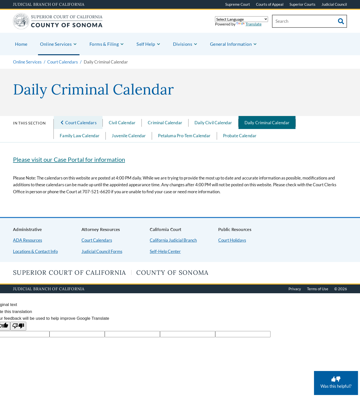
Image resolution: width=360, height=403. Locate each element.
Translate (249, 24)
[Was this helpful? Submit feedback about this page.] (336, 383)
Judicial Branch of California (48, 4)
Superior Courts (303, 4)
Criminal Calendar (165, 122)
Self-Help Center (165, 251)
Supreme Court (237, 4)
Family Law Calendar (80, 135)
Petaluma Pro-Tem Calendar (184, 135)
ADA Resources (27, 240)
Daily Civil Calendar (213, 122)
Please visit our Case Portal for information (69, 159)
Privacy (294, 288)
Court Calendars (97, 240)
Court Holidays (232, 240)
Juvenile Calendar (129, 135)
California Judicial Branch (173, 240)
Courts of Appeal (270, 4)
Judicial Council (334, 4)
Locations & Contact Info (35, 251)
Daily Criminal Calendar (267, 122)
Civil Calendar (122, 122)
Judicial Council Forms (102, 251)
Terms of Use (317, 288)
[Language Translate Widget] (241, 19)
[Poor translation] (18, 326)
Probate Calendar (240, 135)
